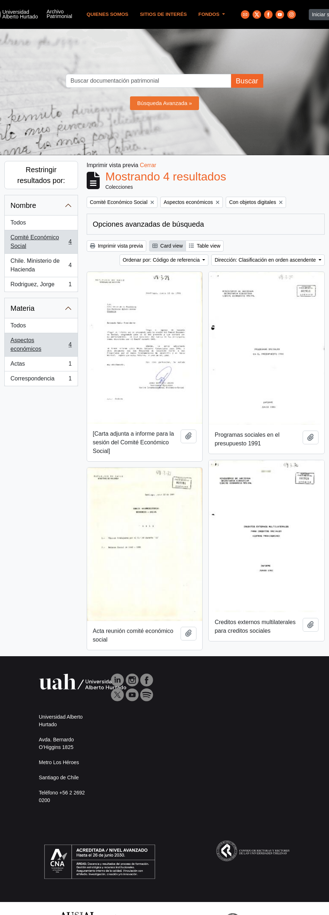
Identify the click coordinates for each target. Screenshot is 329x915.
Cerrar (148, 165)
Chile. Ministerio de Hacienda (41, 265)
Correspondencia (41, 380)
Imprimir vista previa (116, 246)
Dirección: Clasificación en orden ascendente (266, 260)
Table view (204, 246)
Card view (167, 246)
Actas (41, 365)
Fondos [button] (209, 14)
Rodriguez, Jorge (41, 286)
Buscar (247, 81)
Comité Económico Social (41, 241)
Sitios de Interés (163, 14)
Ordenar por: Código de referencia (162, 260)
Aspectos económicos (41, 344)
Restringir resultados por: (41, 175)
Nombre (23, 205)
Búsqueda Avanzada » (164, 103)
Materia (22, 308)
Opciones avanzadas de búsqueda (148, 224)
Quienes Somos (108, 14)
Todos (18, 222)
